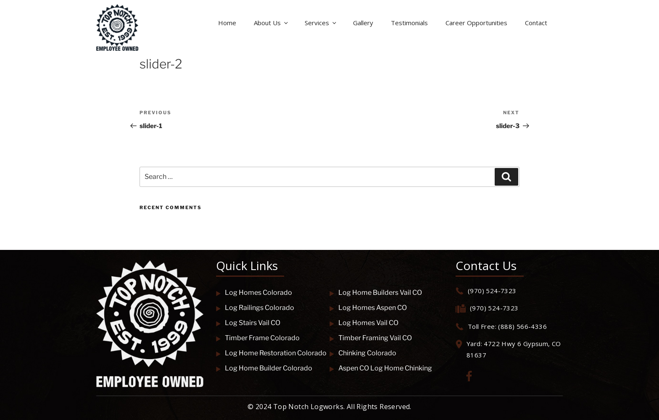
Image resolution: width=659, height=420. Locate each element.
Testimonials (409, 22)
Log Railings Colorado (255, 308)
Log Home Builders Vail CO (376, 293)
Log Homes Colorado (254, 293)
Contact (536, 22)
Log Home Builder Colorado (264, 368)
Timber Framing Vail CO (371, 338)
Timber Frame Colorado (258, 338)
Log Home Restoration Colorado (271, 353)
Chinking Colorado (363, 353)
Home (227, 22)
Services (321, 22)
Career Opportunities (476, 22)
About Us (271, 22)
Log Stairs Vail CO (248, 323)
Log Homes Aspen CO (368, 308)
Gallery (363, 22)
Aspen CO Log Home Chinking (381, 368)
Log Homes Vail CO (364, 323)
